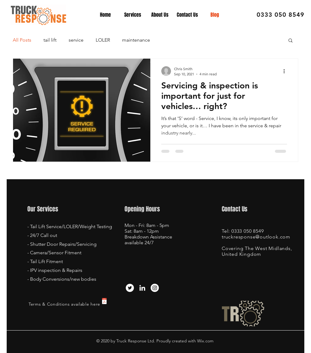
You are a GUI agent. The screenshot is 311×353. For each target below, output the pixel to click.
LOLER (103, 40)
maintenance (136, 40)
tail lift (49, 40)
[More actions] (286, 71)
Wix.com (205, 341)
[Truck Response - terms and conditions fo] (104, 302)
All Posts (22, 40)
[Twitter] (130, 288)
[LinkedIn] (142, 288)
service (76, 40)
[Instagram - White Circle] (155, 288)
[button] (290, 41)
